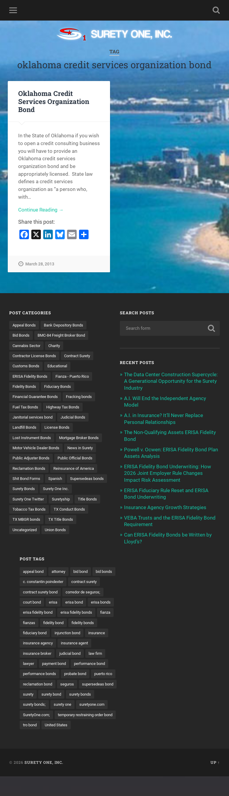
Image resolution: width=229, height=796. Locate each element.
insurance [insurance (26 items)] (169, 641)
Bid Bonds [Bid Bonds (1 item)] (22, 335)
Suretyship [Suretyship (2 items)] (22, 521)
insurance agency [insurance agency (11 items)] (139, 651)
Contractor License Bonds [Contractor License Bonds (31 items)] (37, 356)
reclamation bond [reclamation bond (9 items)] (167, 692)
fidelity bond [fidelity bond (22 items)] (134, 630)
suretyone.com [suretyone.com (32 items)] (137, 723)
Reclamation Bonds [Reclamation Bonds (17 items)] (31, 480)
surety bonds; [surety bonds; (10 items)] (167, 713)
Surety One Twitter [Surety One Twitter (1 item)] (66, 511)
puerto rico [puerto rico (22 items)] (133, 692)
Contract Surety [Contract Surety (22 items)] (83, 356)
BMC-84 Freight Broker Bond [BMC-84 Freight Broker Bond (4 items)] (65, 335)
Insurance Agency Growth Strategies (165, 505)
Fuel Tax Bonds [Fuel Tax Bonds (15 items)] (27, 407)
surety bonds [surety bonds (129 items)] (135, 713)
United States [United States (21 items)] (135, 744)
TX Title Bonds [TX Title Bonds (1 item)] (64, 542)
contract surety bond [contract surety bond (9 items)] (179, 589)
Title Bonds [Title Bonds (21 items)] (50, 521)
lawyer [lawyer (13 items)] (129, 672)
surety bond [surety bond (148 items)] (196, 703)
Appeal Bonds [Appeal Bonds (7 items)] (25, 325)
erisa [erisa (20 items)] (201, 599)
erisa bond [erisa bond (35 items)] (133, 609)
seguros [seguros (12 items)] (199, 692)
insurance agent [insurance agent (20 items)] (179, 651)
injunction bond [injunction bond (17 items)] (137, 641)
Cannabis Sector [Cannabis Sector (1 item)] (28, 345)
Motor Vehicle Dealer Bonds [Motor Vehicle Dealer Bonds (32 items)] (38, 459)
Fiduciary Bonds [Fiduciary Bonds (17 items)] (61, 387)
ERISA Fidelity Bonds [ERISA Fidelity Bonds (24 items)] (32, 376)
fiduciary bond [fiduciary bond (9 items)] (200, 630)
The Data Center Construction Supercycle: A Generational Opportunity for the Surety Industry (171, 381)
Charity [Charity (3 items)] (57, 345)
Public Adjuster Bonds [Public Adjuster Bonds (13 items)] (33, 469)
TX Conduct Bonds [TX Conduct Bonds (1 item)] (74, 531)
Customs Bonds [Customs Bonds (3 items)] (27, 366)
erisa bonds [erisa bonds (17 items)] (161, 609)
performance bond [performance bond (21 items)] (195, 672)
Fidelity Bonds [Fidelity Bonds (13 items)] (25, 387)
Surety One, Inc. (43, 782)
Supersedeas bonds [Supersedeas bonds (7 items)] (31, 500)
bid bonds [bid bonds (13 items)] (132, 578)
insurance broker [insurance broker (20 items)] (138, 661)
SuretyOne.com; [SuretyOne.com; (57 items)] (173, 723)
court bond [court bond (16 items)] (179, 599)
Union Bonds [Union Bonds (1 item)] (59, 552)
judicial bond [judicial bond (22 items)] (173, 661)
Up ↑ (215, 782)
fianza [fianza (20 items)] (171, 620)
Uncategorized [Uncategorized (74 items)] (26, 552)
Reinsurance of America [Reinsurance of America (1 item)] (78, 480)
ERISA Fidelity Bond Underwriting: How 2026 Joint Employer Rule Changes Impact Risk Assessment (167, 471)
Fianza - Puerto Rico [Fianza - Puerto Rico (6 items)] (77, 376)
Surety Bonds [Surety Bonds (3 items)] (69, 500)
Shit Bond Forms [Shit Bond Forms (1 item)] (28, 490)
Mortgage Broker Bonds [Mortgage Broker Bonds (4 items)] (35, 449)
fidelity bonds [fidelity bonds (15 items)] (166, 630)
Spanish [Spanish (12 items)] (58, 490)
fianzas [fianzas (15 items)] (192, 620)
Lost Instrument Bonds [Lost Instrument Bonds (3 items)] (34, 438)
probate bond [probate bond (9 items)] (180, 682)
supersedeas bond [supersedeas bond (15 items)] (140, 703)
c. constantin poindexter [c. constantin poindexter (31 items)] (171, 578)
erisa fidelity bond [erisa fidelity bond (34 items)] (196, 609)
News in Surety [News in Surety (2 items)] (85, 459)
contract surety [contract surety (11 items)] (137, 589)
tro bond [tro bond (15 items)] (200, 734)
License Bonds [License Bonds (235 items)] (60, 428)
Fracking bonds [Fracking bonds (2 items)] (85, 397)
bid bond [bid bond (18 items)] (186, 568)
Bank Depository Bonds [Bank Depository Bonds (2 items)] (67, 325)
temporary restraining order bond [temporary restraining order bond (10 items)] (154, 734)
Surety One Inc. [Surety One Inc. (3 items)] (27, 511)
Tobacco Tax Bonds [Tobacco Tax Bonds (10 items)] (31, 531)
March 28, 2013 (39, 264)
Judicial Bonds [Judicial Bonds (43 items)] (78, 418)
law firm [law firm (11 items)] (201, 661)
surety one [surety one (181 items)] (198, 713)
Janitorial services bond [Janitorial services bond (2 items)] (34, 418)
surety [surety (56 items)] (171, 703)
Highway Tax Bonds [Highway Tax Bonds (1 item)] (67, 407)
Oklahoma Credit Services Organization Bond (53, 101)
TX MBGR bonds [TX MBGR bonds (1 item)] (28, 542)
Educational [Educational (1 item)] (61, 366)
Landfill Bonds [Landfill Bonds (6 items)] (26, 428)
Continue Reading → (41, 210)
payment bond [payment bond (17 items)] (156, 672)
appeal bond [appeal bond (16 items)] (134, 568)
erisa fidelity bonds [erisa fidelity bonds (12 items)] (140, 620)
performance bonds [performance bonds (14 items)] (141, 682)
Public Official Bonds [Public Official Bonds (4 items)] (80, 469)
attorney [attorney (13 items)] (162, 568)
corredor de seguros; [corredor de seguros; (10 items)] (142, 599)
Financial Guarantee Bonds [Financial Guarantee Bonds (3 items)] (38, 397)
